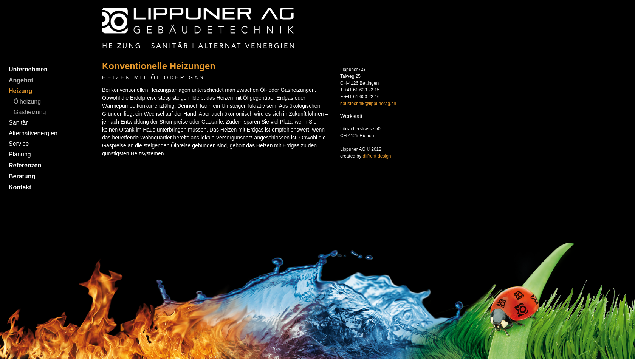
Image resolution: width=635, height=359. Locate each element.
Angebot (21, 80)
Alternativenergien (33, 133)
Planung (20, 154)
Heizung (20, 91)
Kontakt (20, 187)
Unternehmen (28, 69)
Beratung (22, 176)
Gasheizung (30, 112)
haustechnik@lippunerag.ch (368, 103)
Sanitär (18, 122)
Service (19, 144)
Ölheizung (27, 101)
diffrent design (376, 156)
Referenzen (25, 165)
